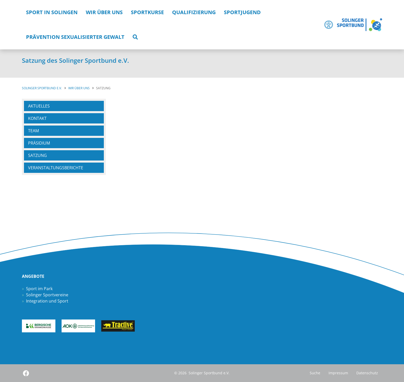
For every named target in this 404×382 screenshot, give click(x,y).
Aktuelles (39, 106)
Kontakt (37, 118)
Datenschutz (367, 372)
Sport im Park (39, 288)
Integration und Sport (47, 301)
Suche (315, 372)
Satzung (37, 155)
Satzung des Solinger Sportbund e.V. (75, 60)
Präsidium (39, 143)
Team (33, 131)
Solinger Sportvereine (47, 295)
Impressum (338, 372)
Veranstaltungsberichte (55, 168)
